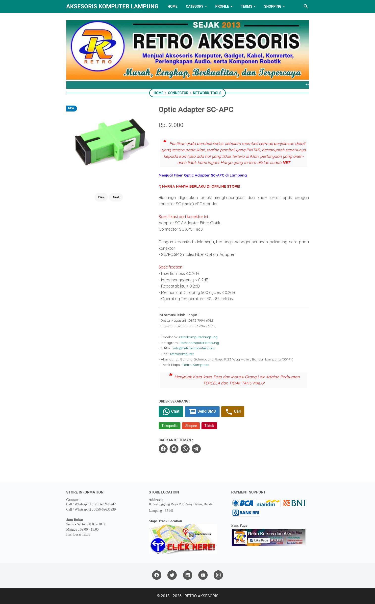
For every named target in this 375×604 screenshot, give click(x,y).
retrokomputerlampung (198, 337)
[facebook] (163, 448)
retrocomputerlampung (199, 342)
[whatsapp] (185, 448)
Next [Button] (116, 197)
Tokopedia (170, 426)
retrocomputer (182, 354)
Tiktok (209, 426)
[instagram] (218, 575)
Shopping (272, 6)
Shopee (191, 426)
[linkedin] (187, 575)
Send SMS (202, 412)
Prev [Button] (101, 197)
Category (194, 6)
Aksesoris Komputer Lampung (112, 6)
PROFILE (222, 6)
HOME (172, 6)
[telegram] (196, 448)
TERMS (246, 6)
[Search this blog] (306, 6)
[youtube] (203, 575)
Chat (170, 412)
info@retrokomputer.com (193, 348)
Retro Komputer (196, 364)
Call (233, 412)
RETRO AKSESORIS (201, 596)
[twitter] (174, 448)
